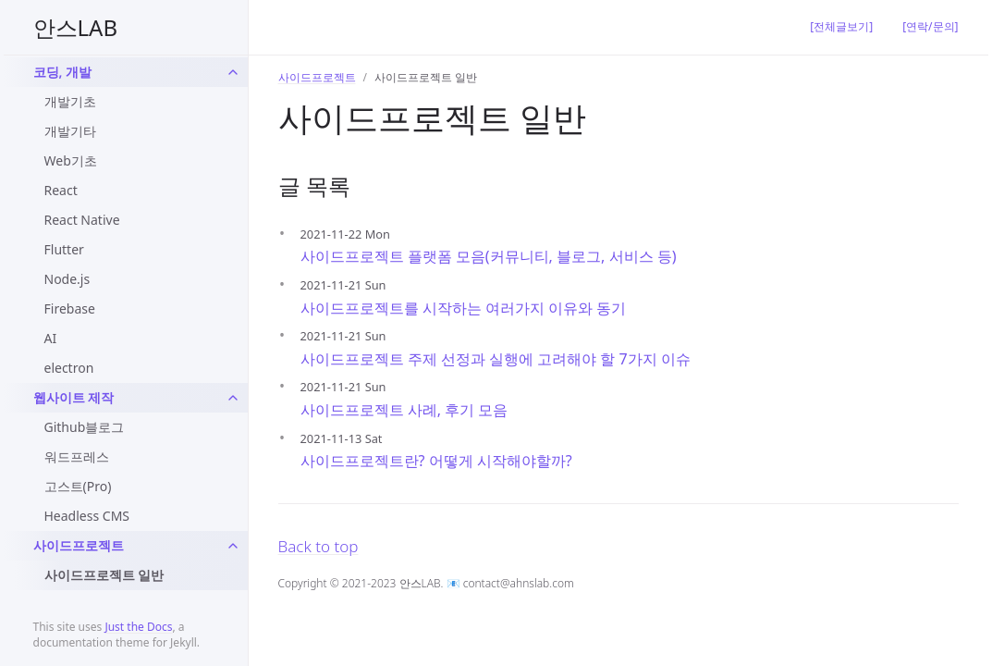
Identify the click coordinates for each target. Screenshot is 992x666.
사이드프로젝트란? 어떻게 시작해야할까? (436, 460)
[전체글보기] (841, 26)
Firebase (69, 308)
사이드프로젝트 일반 (104, 575)
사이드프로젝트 (78, 545)
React (61, 190)
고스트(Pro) (78, 486)
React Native (82, 219)
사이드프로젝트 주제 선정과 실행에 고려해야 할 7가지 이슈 (495, 359)
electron (69, 367)
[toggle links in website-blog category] (233, 398)
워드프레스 (76, 456)
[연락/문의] (930, 26)
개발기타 (70, 131)
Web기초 (70, 160)
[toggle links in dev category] (233, 72)
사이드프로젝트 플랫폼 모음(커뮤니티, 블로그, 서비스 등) (488, 256)
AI (50, 338)
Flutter (64, 249)
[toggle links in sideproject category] (233, 546)
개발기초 (70, 101)
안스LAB (75, 27)
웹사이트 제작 (74, 397)
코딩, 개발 (62, 71)
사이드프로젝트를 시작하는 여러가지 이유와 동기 (463, 308)
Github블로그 (84, 427)
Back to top (318, 546)
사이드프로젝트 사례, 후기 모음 (404, 410)
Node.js (67, 279)
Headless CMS (87, 515)
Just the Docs (138, 627)
